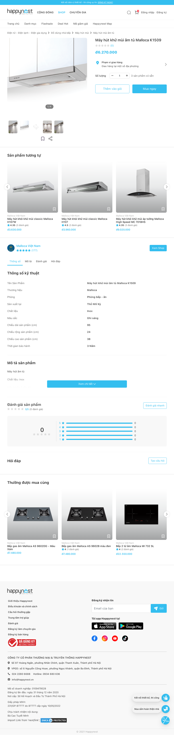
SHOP (61, 12)
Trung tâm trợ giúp (18, 619)
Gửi (158, 609)
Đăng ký (162, 12)
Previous (7, 188)
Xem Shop (158, 249)
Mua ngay (149, 90)
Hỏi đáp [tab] (55, 262)
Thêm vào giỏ (112, 90)
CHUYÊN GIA (78, 12)
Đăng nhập (147, 12)
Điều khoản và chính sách (22, 608)
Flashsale (47, 24)
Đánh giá (13, 624)
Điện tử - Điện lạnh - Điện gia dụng (27, 34)
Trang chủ (13, 24)
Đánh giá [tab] (41, 262)
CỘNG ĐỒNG (45, 12)
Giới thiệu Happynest (20, 602)
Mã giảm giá (80, 24)
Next (167, 188)
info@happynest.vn (23, 681)
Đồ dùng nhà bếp (61, 34)
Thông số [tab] (15, 262)
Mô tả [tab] (28, 262)
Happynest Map (102, 24)
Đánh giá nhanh (155, 406)
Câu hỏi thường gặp (19, 613)
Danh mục (30, 24)
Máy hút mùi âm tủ (103, 34)
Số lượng (100, 77)
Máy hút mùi (82, 34)
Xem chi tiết (87, 385)
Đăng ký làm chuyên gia (21, 630)
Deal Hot (63, 24)
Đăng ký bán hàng (18, 636)
